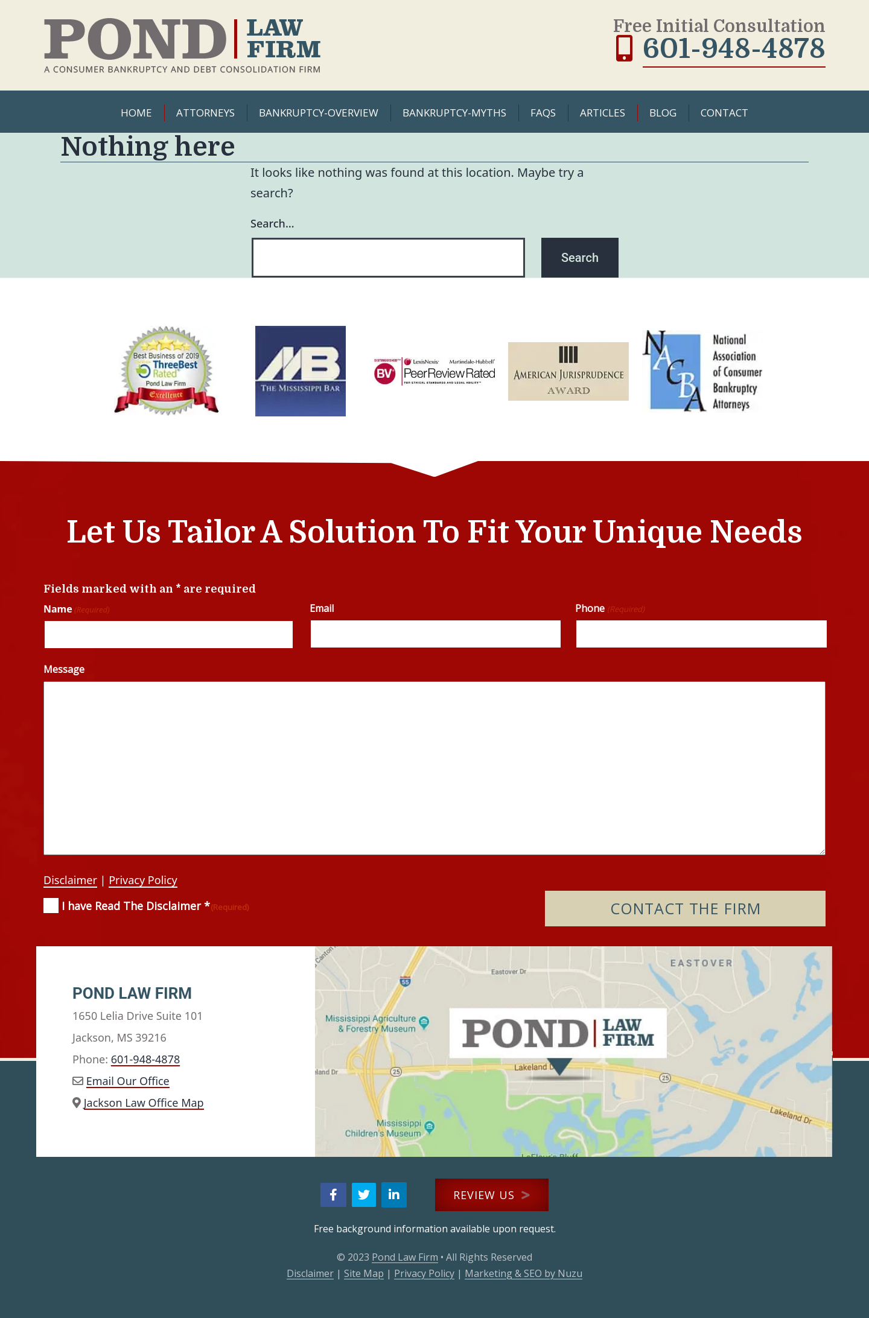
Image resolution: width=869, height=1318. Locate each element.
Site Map (364, 1273)
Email (322, 608)
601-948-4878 (734, 49)
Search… (272, 223)
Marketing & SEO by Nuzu (523, 1273)
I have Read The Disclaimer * (155, 906)
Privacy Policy (143, 880)
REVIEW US (491, 1195)
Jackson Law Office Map (144, 1102)
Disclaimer (70, 880)
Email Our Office (128, 1081)
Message (63, 669)
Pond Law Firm (405, 1257)
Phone (609, 609)
